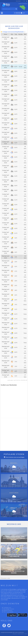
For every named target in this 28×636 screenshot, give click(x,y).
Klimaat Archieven (7, 610)
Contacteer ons (7, 607)
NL (26, 1)
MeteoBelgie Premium (8, 609)
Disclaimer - (15, 633)
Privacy (25, 633)
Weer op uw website (8, 612)
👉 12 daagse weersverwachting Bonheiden (12, 31)
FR (24, 1)
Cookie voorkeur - (20, 633)
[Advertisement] (14, 19)
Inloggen (18, 1)
